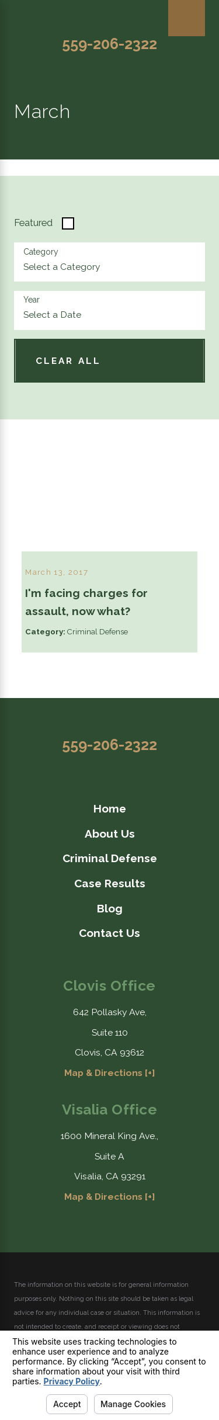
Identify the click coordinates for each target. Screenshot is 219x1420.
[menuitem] (109, 808)
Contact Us (109, 932)
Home (109, 808)
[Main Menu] (186, 18)
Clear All (68, 360)
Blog (110, 907)
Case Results (109, 883)
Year (31, 299)
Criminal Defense (109, 858)
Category (40, 251)
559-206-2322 (109, 44)
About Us (110, 833)
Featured (33, 222)
